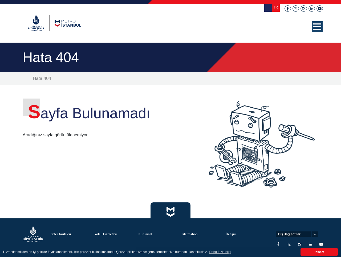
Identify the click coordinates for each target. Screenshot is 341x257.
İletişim (231, 234)
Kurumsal (145, 234)
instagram (304, 8)
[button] (317, 26)
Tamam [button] (319, 252)
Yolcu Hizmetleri (106, 234)
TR (276, 7)
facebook (288, 8)
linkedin (311, 8)
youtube (319, 8)
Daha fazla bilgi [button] (220, 252)
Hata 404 (42, 78)
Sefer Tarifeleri (61, 234)
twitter (296, 8)
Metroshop (189, 234)
